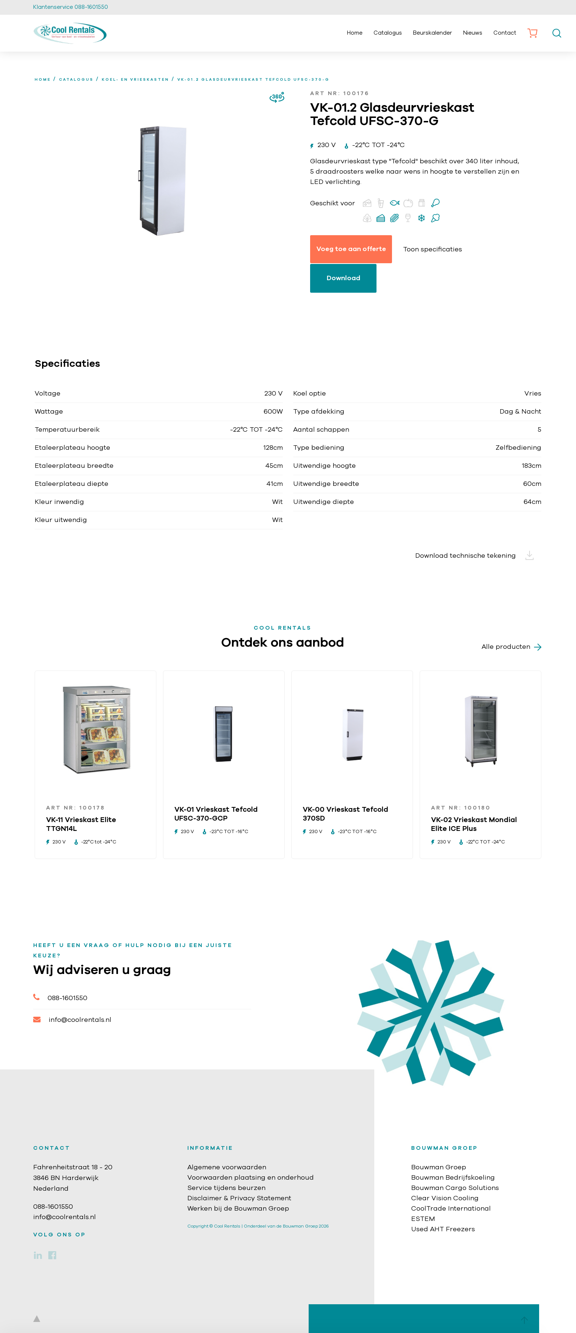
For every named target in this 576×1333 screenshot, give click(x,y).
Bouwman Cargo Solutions (455, 1188)
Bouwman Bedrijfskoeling (453, 1177)
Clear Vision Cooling (445, 1198)
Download (343, 278)
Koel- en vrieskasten (135, 79)
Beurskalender (432, 33)
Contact (504, 33)
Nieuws (472, 33)
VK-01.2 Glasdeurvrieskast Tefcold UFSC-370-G (253, 79)
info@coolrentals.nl (72, 1019)
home (43, 79)
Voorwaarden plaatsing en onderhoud (250, 1177)
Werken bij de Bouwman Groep (238, 1208)
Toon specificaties (432, 249)
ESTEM (423, 1219)
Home (354, 33)
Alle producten (511, 647)
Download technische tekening (478, 556)
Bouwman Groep (438, 1167)
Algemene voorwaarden (226, 1167)
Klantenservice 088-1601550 (70, 7)
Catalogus (388, 33)
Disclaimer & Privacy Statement (239, 1198)
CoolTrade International (451, 1208)
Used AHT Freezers (443, 1229)
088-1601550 (60, 997)
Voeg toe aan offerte (351, 249)
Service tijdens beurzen (226, 1188)
